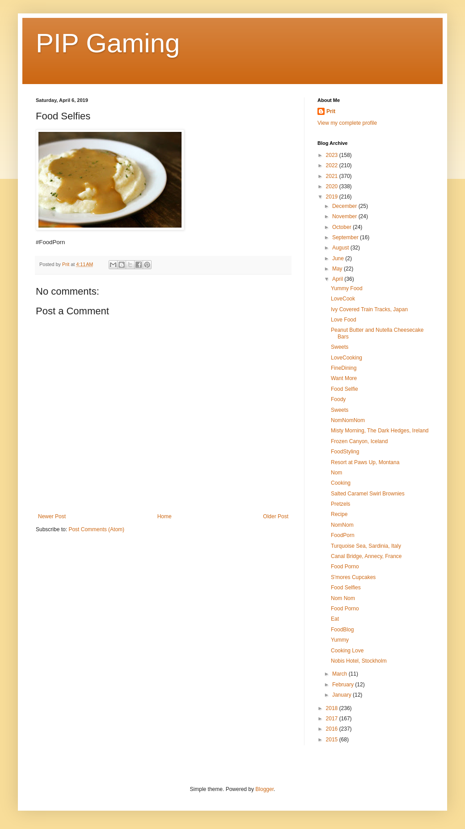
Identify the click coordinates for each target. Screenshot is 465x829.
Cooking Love (347, 650)
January (342, 695)
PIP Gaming (108, 43)
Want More (344, 378)
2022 (332, 165)
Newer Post (52, 516)
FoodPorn (343, 535)
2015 (332, 739)
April (338, 279)
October (342, 227)
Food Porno (345, 566)
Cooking (341, 483)
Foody (338, 399)
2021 (332, 176)
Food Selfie (344, 389)
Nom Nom (343, 598)
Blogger (264, 789)
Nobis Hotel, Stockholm (359, 661)
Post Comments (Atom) (96, 529)
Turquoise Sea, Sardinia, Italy (366, 546)
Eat (335, 619)
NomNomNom (348, 420)
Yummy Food (347, 288)
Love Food (343, 320)
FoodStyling (345, 451)
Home (164, 516)
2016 (332, 729)
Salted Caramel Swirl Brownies (368, 494)
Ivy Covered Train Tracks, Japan (369, 309)
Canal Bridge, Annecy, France (366, 556)
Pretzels (340, 504)
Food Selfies (346, 587)
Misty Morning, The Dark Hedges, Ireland (380, 430)
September (346, 237)
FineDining (343, 368)
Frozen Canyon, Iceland (359, 441)
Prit (330, 111)
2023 (332, 155)
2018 (332, 708)
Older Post (275, 516)
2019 (332, 197)
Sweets (339, 347)
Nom (336, 472)
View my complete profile (347, 123)
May (338, 269)
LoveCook (343, 299)
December (345, 206)
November (345, 216)
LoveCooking (346, 358)
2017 (332, 718)
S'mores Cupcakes (353, 577)
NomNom (342, 525)
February (343, 684)
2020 (332, 186)
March (340, 674)
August (341, 248)
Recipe (339, 514)
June (338, 258)
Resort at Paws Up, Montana (365, 462)
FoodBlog (342, 629)
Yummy (340, 640)
